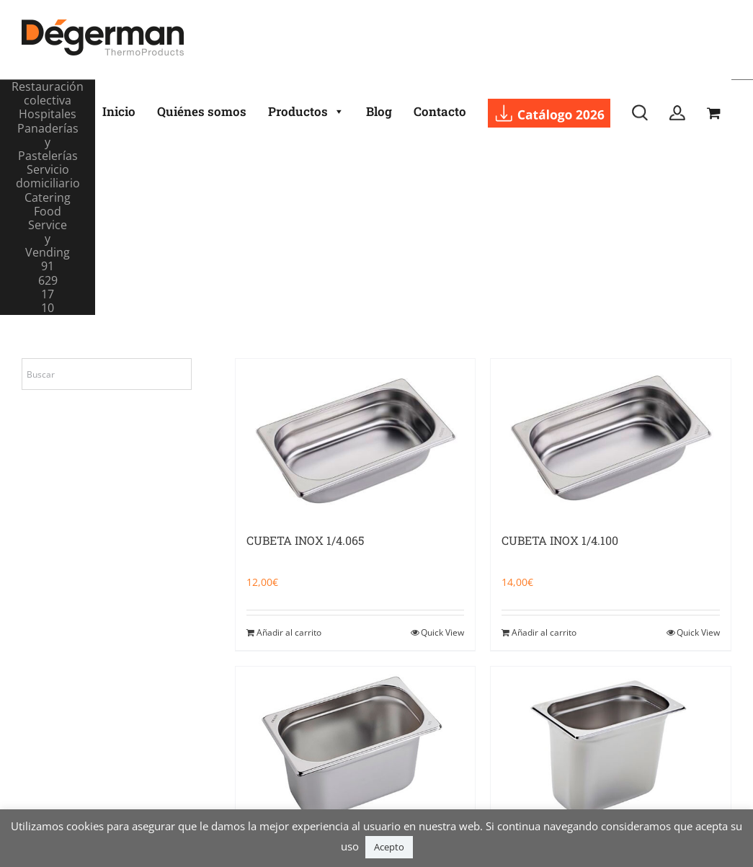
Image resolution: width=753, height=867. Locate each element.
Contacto (440, 111)
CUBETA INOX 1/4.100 (560, 540)
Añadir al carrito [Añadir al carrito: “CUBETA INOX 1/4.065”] (289, 632)
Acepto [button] (389, 846)
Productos (306, 111)
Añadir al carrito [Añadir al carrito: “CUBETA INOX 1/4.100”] (544, 632)
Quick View (442, 632)
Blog (379, 111)
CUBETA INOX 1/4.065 (305, 540)
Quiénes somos (201, 111)
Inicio (118, 111)
